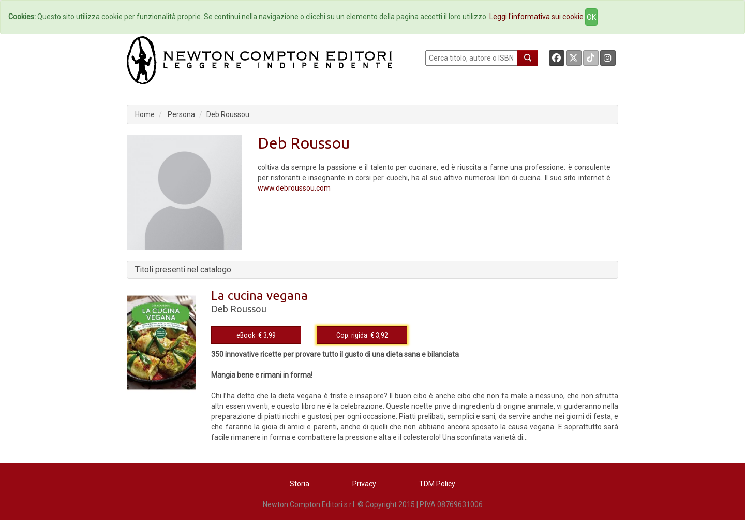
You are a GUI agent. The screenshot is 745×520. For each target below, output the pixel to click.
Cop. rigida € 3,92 (362, 335)
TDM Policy (437, 484)
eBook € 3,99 (256, 335)
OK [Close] (591, 17)
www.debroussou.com (294, 188)
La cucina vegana (259, 295)
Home (145, 114)
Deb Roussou (227, 114)
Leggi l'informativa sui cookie (536, 16)
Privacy (364, 484)
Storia (299, 484)
